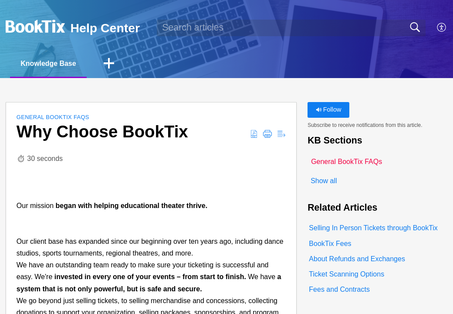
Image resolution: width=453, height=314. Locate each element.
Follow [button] (328, 109)
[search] (291, 28)
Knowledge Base (49, 63)
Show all (324, 180)
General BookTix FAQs (53, 117)
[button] (441, 28)
